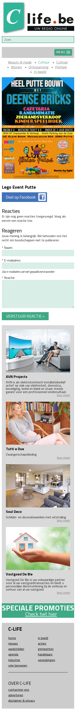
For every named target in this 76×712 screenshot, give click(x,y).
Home (12, 638)
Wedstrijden (16, 648)
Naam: (8, 247)
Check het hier (41, 614)
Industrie (14, 660)
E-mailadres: (12, 260)
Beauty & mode (20, 62)
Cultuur (44, 62)
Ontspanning (38, 67)
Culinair (62, 62)
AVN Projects (16, 376)
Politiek (61, 67)
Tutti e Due (15, 449)
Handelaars (45, 654)
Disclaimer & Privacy (21, 700)
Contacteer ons (18, 689)
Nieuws (13, 643)
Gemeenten (46, 648)
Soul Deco (14, 511)
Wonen (16, 67)
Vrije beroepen (17, 665)
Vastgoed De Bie (19, 574)
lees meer (63, 395)
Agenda (13, 654)
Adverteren (15, 695)
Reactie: (9, 277)
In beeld (40, 71)
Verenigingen (46, 660)
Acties (42, 643)
